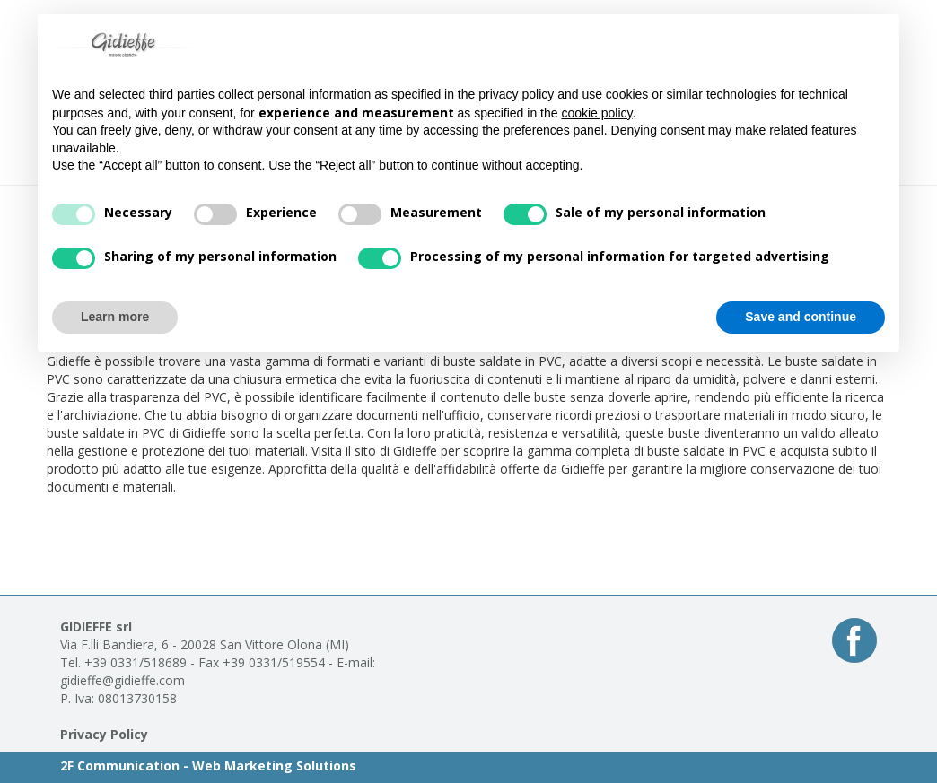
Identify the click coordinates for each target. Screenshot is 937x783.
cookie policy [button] (596, 113)
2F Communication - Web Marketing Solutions (208, 765)
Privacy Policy (104, 734)
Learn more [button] (115, 316)
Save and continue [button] (800, 316)
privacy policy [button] (516, 94)
